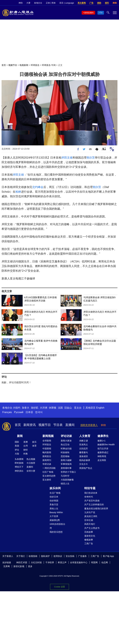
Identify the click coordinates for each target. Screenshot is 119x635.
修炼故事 (88, 539)
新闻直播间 (89, 13)
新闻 (20, 436)
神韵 (21, 3)
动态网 (104, 562)
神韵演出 (19, 471)
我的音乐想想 (56, 532)
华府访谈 (46, 464)
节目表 (58, 425)
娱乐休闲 (55, 488)
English (100, 407)
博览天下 (19, 467)
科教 (25, 453)
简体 (54, 3)
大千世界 (54, 516)
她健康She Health (106, 444)
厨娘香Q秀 (55, 520)
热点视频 (30, 459)
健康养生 (103, 436)
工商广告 (88, 543)
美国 (17, 446)
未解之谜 (83, 440)
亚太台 (78, 407)
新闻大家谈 (66, 440)
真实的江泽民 (90, 516)
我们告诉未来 (90, 493)
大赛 (28, 3)
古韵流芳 (83, 448)
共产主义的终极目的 (94, 504)
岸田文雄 (67, 157)
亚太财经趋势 (48, 476)
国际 (17, 442)
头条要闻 (19, 459)
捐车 (107, 3)
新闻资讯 (29, 425)
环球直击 (35, 65)
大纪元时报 (36, 562)
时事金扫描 (66, 448)
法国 (60, 407)
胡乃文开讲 (102, 448)
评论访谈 (66, 436)
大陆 (17, 453)
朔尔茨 (90, 157)
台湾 (25, 446)
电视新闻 (24, 65)
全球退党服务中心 (78, 562)
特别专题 (89, 488)
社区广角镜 (47, 472)
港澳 (25, 442)
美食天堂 (54, 504)
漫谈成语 (83, 456)
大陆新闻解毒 (67, 479)
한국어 (39, 412)
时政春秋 (65, 452)
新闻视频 (48, 436)
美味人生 (54, 508)
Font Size (104, 149)
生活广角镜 (55, 493)
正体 (48, 3)
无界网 (6, 566)
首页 (4, 65)
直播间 (70, 425)
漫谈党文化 (89, 536)
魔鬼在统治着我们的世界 (96, 508)
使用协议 (57, 556)
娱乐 (34, 442)
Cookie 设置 (59, 586)
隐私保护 (45, 556)
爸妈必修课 (84, 460)
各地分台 (38, 3)
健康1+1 (101, 440)
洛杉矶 (34, 407)
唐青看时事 (66, 468)
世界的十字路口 (68, 472)
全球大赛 (30, 471)
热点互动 (65, 444)
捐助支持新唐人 (89, 425)
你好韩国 (54, 500)
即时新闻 (19, 463)
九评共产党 (89, 512)
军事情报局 (66, 464)
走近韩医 (101, 460)
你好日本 (54, 497)
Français (7, 412)
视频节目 (12, 65)
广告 (91, 3)
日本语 (29, 412)
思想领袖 (65, 456)
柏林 (18, 191)
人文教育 (84, 436)
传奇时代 (88, 497)
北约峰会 (37, 187)
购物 (115, 3)
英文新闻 (82, 3)
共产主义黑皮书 (91, 528)
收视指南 (33, 556)
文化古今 (83, 464)
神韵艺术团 (21, 562)
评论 (17, 450)
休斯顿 (52, 407)
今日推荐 (30, 463)
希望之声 (62, 562)
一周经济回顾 (48, 468)
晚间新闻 (46, 452)
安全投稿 (70, 556)
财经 (25, 450)
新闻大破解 (66, 460)
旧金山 (68, 407)
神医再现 (101, 456)
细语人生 (65, 483)
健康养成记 (102, 452)
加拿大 (25, 407)
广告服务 (82, 556)
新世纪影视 (18, 566)
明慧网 (94, 562)
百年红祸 (88, 520)
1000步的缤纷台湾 (57, 526)
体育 (34, 446)
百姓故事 (88, 532)
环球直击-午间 (49, 65)
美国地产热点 (85, 468)
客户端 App (108, 556)
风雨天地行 (89, 524)
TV (101, 13)
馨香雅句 (83, 452)
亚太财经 (46, 479)
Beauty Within (56, 512)
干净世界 (49, 562)
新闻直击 (46, 456)
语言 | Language (66, 3)
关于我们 (20, 556)
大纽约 (16, 407)
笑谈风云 (83, 444)
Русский (18, 412)
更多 (30, 566)
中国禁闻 (46, 448)
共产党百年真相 (91, 500)
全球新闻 (46, 440)
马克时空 (65, 476)
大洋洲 (43, 407)
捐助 (99, 3)
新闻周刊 (46, 460)
